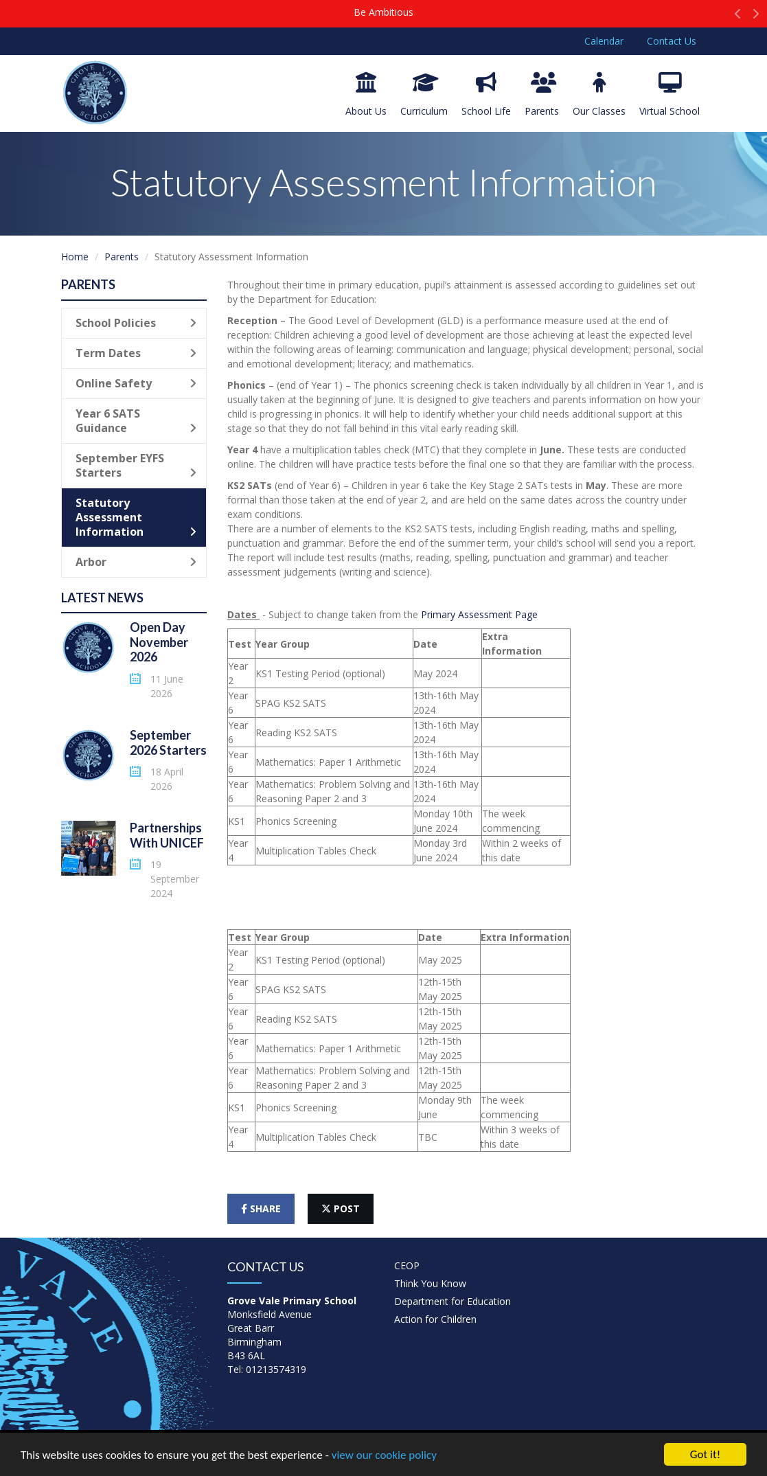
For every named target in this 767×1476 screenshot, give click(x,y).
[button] (737, 17)
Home (75, 256)
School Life (486, 94)
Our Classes (599, 94)
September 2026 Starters (168, 742)
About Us (366, 94)
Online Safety (136, 383)
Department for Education (452, 1301)
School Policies (136, 322)
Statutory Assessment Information (136, 517)
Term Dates (136, 353)
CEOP (407, 1265)
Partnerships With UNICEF (167, 835)
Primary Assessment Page (480, 614)
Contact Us (671, 40)
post (340, 1208)
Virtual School (669, 94)
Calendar (603, 40)
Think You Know (430, 1283)
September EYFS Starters (136, 465)
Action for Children (435, 1319)
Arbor (136, 561)
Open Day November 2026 (159, 642)
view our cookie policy (384, 1456)
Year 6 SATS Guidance (136, 420)
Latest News (102, 597)
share (261, 1208)
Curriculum (424, 94)
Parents (542, 94)
